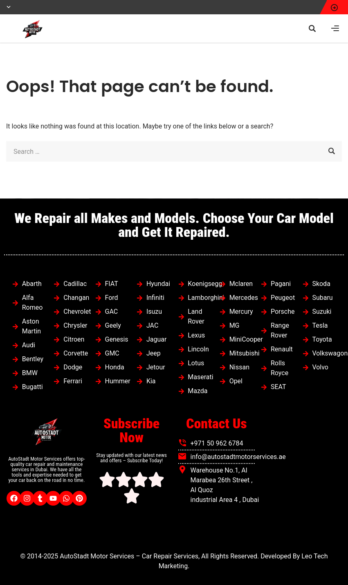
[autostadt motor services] (301, 477)
